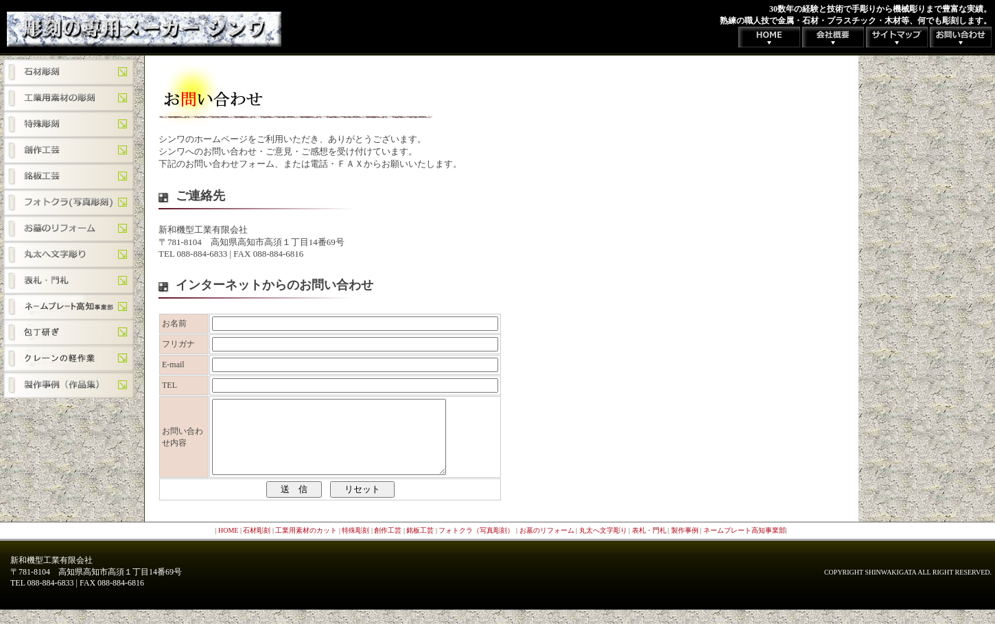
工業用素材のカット (68, 98)
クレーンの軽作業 (68, 359)
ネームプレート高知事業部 (68, 307)
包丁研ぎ (68, 333)
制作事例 (68, 385)
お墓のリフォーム (68, 229)
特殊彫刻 (68, 124)
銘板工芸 (68, 176)
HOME (228, 544)
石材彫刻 (68, 72)
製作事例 (685, 544)
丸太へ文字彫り (68, 255)
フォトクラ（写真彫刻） (68, 202)
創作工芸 (68, 150)
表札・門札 (68, 281)
